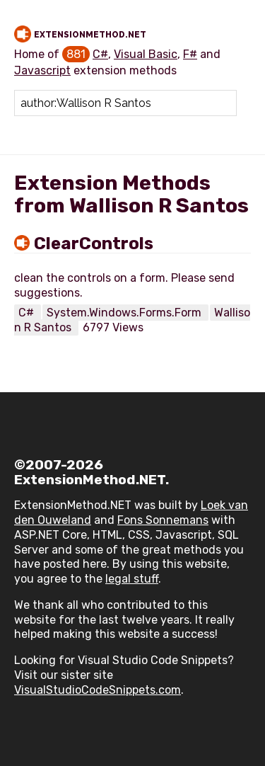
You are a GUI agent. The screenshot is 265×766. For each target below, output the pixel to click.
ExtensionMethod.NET (90, 35)
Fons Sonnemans (162, 520)
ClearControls (93, 243)
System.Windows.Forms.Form (125, 312)
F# (190, 54)
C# (100, 54)
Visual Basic (145, 54)
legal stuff (131, 578)
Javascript (42, 70)
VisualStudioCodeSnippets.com (97, 690)
